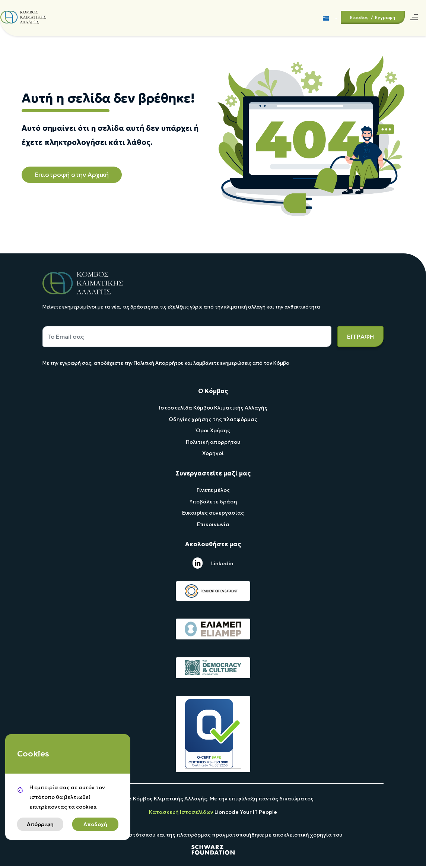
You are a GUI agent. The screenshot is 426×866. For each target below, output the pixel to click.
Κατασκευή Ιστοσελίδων (181, 812)
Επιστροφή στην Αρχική (72, 175)
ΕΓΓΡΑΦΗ (360, 336)
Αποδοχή (95, 824)
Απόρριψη (40, 824)
